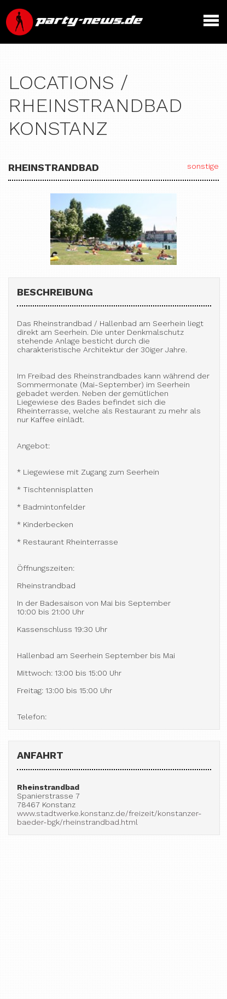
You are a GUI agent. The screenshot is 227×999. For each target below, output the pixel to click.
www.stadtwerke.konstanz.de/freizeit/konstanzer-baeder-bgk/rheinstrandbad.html (109, 817)
